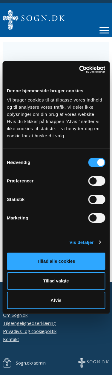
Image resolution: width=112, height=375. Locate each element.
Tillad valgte (56, 280)
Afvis (56, 300)
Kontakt (11, 339)
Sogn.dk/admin (31, 363)
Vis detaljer (82, 242)
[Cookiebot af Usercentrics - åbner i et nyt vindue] (79, 69)
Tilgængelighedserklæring (29, 323)
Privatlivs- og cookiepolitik (29, 331)
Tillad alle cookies (56, 261)
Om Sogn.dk (15, 315)
